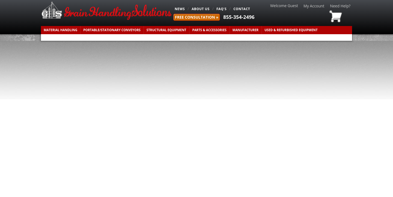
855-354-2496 (239, 17)
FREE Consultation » (196, 17)
